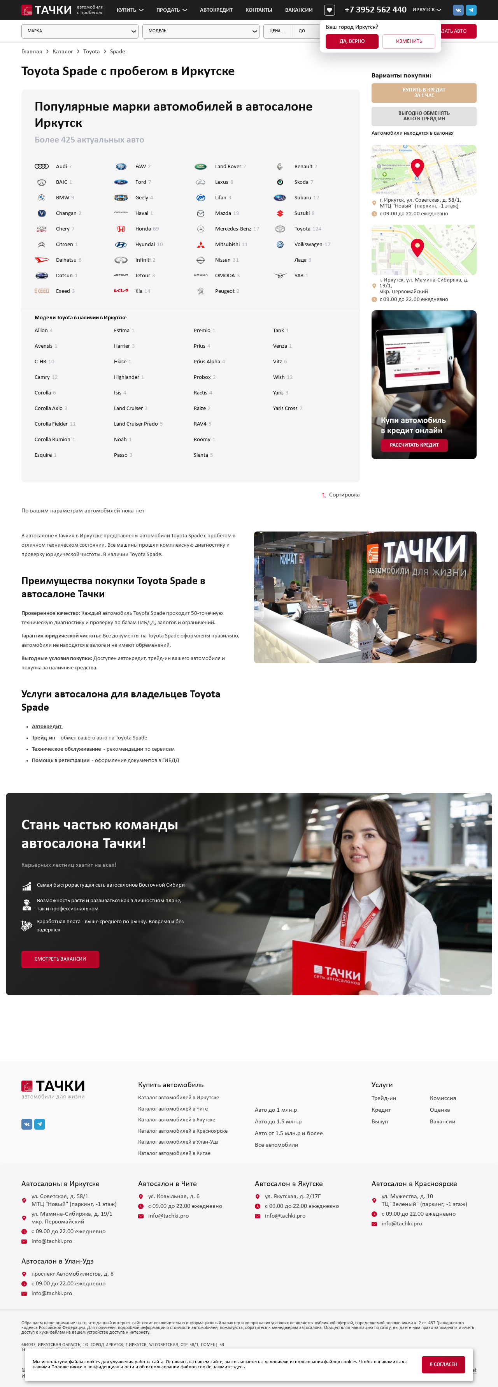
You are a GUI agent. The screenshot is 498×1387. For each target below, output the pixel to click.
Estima (124, 331)
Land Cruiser (131, 409)
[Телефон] (376, 10)
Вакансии (299, 10)
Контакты (258, 10)
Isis (120, 393)
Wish (283, 377)
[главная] (73, 1090)
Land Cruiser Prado (138, 424)
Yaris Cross (288, 409)
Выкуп (380, 1122)
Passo (123, 455)
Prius (202, 346)
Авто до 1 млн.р (276, 1110)
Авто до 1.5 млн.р (278, 1122)
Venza (282, 346)
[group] (424, 384)
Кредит (381, 1110)
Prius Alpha (209, 362)
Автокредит (216, 10)
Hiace (123, 362)
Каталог (63, 52)
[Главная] (46, 10)
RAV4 (203, 424)
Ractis (203, 393)
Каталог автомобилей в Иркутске (178, 1098)
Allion (44, 331)
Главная (31, 52)
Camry (46, 377)
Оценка (440, 1110)
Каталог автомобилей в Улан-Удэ (178, 1142)
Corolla (45, 393)
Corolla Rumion (55, 440)
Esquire (46, 455)
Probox (205, 377)
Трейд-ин (384, 1098)
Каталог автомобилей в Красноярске (183, 1131)
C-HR (44, 362)
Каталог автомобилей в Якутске (176, 1120)
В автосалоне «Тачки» (48, 536)
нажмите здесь (228, 1366)
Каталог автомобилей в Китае (174, 1153)
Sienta (203, 455)
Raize (202, 409)
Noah (123, 440)
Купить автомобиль (170, 1085)
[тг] (471, 10)
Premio (205, 331)
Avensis (46, 346)
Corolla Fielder (55, 424)
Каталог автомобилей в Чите (173, 1109)
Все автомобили (276, 1145)
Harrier (124, 346)
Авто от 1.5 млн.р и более (289, 1133)
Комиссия (443, 1098)
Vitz (280, 362)
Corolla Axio (51, 409)
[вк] (26, 1124)
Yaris (281, 393)
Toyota (91, 52)
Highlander (129, 377)
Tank (281, 331)
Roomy (205, 440)
